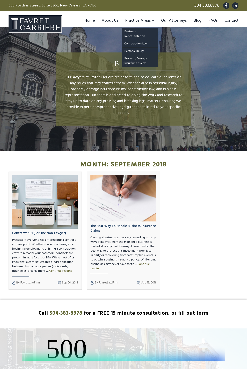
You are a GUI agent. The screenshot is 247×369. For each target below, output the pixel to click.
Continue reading (60, 270)
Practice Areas (138, 20)
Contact (231, 20)
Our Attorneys (174, 20)
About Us (110, 20)
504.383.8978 (206, 5)
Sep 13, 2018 (147, 282)
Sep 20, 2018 (68, 282)
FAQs (213, 20)
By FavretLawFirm (26, 282)
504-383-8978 (66, 313)
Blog (198, 20)
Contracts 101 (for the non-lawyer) (39, 233)
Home (89, 20)
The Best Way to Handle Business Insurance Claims (123, 228)
